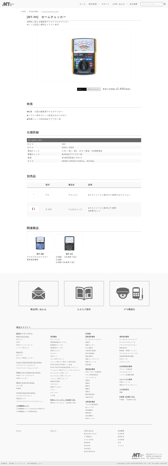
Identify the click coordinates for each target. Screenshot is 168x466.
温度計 (87, 342)
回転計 (87, 392)
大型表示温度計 (90, 351)
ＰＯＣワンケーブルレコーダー (27, 368)
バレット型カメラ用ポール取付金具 (63, 362)
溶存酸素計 (89, 410)
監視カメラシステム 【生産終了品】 (63, 403)
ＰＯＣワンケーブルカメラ (25, 366)
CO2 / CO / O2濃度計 (93, 372)
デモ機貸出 (88, 437)
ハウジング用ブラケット (59, 379)
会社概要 (134, 4)
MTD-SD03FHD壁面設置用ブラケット (64, 368)
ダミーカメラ (55, 340)
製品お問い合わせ (90, 434)
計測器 (23, 11)
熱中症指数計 (90, 354)
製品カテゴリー (23, 328)
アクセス (121, 446)
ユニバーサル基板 (125, 380)
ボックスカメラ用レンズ (59, 373)
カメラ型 (19, 386)
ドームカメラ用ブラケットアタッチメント (65, 370)
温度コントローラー (92, 359)
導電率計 (88, 413)
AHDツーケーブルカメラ (25, 376)
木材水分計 (89, 397)
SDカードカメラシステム (25, 383)
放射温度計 (89, 356)
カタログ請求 (89, 440)
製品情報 (93, 4)
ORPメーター (90, 419)
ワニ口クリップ (75, 209)
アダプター (54, 384)
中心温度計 (89, 348)
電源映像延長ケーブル (58, 342)
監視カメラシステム (24, 334)
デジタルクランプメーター (128, 354)
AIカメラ (19, 353)
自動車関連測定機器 (126, 356)
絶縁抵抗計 (123, 348)
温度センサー (90, 345)
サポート (106, 4)
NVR (18, 342)
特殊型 (18, 389)
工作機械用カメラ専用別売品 (26, 412)
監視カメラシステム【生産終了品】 (63, 400)
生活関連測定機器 (125, 367)
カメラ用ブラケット (57, 359)
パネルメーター (125, 362)
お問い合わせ (119, 4)
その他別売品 (124, 390)
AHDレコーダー (22, 379)
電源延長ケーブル (56, 348)
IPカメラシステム (22, 337)
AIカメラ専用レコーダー (25, 358)
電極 (121, 393)
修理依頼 (87, 443)
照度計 (87, 381)
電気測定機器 (33, 11)
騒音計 (87, 386)
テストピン (73, 195)
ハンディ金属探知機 (126, 375)
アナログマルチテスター (50, 11)
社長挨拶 (121, 434)
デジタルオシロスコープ (128, 340)
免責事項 (4, 464)
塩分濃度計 (89, 416)
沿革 (119, 443)
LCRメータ (123, 359)
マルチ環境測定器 (91, 375)
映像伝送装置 (55, 382)
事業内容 (121, 437)
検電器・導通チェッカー (128, 351)
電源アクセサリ (55, 387)
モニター (53, 354)
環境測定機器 (90, 369)
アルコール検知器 (125, 369)
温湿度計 (88, 365)
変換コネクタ (55, 351)
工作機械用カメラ (22, 406)
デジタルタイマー (125, 372)
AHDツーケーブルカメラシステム (28, 373)
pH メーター (89, 408)
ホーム (83, 4)
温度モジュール (90, 362)
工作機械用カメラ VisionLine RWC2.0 (30, 409)
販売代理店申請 (89, 452)
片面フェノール (125, 382)
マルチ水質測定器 (91, 405)
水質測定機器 (90, 402)
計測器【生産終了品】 (66, 263)
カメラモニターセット (24, 396)
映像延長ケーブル (56, 345)
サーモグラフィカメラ (93, 340)
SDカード (54, 356)
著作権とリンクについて (18, 464)
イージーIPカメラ (22, 348)
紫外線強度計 (90, 395)
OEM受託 (87, 449)
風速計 (87, 383)
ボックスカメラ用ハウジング (60, 376)
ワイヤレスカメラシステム (25, 393)
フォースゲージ (90, 378)
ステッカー (54, 393)
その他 (52, 396)
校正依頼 (87, 446)
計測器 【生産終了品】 (67, 257)
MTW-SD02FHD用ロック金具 (61, 365)
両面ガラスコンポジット (128, 385)
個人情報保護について (38, 464)
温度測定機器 (90, 337)
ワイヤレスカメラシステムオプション (29, 402)
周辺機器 (53, 337)
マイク (52, 390)
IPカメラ (19, 340)
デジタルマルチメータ (127, 342)
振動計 (87, 389)
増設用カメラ (21, 399)
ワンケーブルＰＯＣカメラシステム (29, 363)
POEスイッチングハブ (24, 345)
